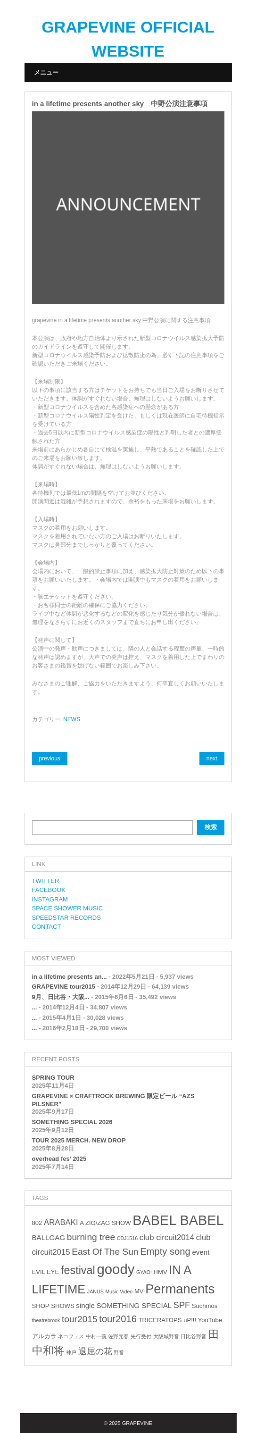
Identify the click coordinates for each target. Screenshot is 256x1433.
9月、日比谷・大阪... (61, 996)
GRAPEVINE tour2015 (63, 986)
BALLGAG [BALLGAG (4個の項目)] (49, 1237)
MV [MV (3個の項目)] (139, 1291)
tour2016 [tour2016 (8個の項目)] (118, 1319)
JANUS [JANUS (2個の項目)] (95, 1291)
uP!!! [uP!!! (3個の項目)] (189, 1320)
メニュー (46, 72)
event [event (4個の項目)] (200, 1252)
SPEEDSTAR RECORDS (66, 917)
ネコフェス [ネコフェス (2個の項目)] (71, 1336)
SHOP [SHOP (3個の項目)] (41, 1305)
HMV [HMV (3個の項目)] (160, 1271)
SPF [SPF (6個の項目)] (181, 1305)
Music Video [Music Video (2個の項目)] (118, 1291)
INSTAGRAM (50, 899)
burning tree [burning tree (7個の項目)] (91, 1237)
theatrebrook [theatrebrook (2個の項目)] (46, 1320)
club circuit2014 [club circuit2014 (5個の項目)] (167, 1237)
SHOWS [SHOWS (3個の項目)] (62, 1305)
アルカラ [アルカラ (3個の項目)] (44, 1336)
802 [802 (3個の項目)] (37, 1222)
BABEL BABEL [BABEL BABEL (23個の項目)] (177, 1220)
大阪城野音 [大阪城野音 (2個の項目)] (166, 1336)
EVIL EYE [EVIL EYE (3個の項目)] (45, 1271)
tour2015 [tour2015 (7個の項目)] (80, 1319)
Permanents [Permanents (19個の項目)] (180, 1289)
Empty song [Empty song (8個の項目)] (165, 1251)
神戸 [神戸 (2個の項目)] (71, 1352)
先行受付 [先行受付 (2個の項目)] (141, 1336)
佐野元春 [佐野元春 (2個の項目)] (118, 1336)
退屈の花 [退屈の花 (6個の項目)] (95, 1351)
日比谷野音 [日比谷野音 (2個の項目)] (193, 1336)
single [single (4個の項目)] (85, 1305)
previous (49, 758)
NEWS (71, 719)
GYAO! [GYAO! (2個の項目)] (144, 1272)
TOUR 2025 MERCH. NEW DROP (79, 1140)
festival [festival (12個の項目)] (78, 1270)
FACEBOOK (49, 889)
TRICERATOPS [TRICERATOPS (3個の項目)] (160, 1320)
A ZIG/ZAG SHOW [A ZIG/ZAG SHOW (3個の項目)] (105, 1222)
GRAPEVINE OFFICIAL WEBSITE (127, 39)
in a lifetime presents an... (69, 976)
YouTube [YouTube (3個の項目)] (210, 1320)
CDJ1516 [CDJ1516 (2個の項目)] (127, 1238)
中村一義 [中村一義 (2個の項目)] (96, 1336)
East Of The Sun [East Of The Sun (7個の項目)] (105, 1252)
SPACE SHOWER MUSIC (67, 908)
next (211, 758)
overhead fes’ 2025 (59, 1158)
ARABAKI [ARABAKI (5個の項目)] (61, 1222)
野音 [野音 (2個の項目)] (119, 1352)
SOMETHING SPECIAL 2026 (72, 1121)
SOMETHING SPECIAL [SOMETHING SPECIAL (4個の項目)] (134, 1305)
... (34, 1007)
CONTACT (46, 926)
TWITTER (45, 880)
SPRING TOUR (53, 1077)
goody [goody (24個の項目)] (115, 1269)
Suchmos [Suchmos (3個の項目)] (205, 1305)
